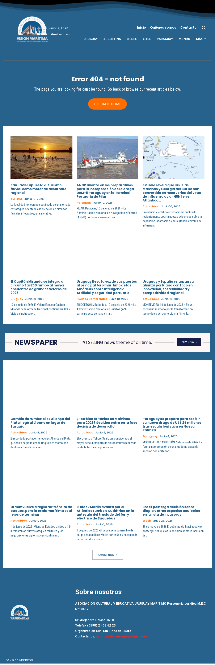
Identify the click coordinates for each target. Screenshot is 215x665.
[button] (204, 28)
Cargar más (107, 556)
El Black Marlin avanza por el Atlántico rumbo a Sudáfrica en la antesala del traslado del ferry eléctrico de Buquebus (105, 514)
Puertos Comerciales (92, 300)
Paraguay (84, 204)
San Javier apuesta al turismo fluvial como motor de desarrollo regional (38, 190)
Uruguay (16, 300)
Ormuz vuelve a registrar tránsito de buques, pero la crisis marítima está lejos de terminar (41, 512)
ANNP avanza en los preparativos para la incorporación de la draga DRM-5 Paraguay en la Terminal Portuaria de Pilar (105, 192)
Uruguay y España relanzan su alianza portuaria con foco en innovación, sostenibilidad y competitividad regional (168, 288)
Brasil (147, 522)
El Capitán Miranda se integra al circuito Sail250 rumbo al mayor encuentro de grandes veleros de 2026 (38, 288)
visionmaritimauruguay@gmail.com (122, 638)
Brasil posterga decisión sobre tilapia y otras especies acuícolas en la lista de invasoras (171, 512)
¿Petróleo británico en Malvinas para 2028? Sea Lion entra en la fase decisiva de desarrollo (107, 424)
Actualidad (151, 207)
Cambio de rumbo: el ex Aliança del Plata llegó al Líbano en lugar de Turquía (40, 424)
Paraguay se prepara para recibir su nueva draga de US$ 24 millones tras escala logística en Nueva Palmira (172, 426)
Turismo (16, 200)
